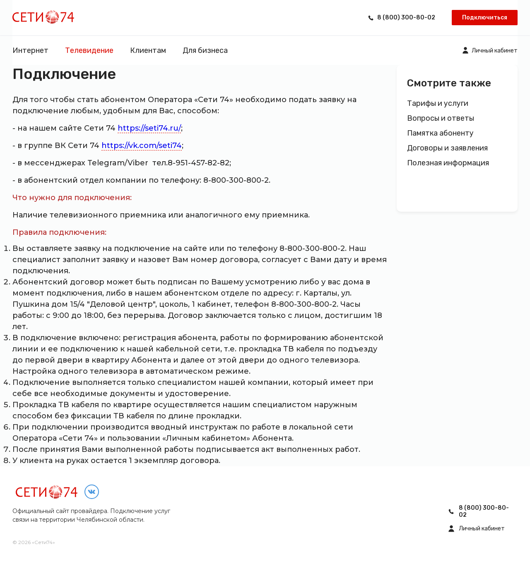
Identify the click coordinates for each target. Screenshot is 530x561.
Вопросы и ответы (440, 118)
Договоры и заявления (447, 148)
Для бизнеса (205, 50)
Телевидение (89, 50)
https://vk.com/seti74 (141, 145)
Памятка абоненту (440, 133)
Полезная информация (448, 163)
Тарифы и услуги (437, 103)
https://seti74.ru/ (149, 128)
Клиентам (148, 50)
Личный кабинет (495, 50)
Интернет (30, 50)
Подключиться (484, 17)
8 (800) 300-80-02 (406, 17)
